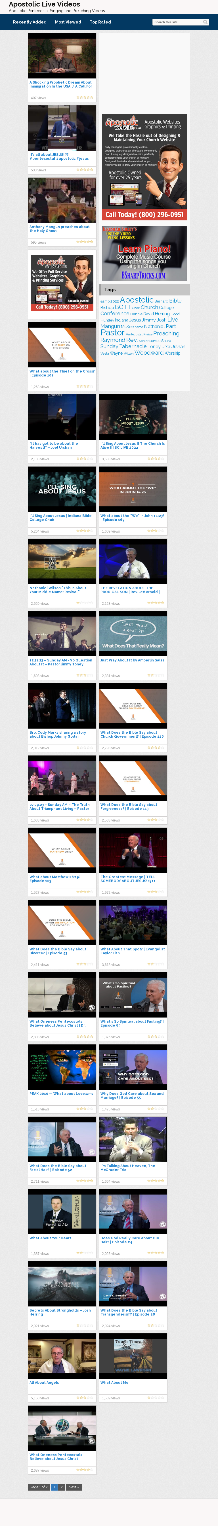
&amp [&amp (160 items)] (105, 301)
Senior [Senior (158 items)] (143, 341)
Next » (73, 1487)
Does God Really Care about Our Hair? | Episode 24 (129, 1240)
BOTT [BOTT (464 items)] (123, 306)
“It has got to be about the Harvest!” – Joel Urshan (54, 446)
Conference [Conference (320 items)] (114, 313)
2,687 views (40, 1470)
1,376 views (111, 1037)
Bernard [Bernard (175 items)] (161, 301)
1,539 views (111, 1398)
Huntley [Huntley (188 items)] (107, 320)
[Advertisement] (144, 72)
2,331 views (111, 676)
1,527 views (40, 893)
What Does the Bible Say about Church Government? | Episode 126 (132, 734)
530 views (38, 170)
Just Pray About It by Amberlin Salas (132, 660)
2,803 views (40, 1037)
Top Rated (100, 22)
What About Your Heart (50, 1238)
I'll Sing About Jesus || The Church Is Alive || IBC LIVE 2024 (132, 446)
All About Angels (44, 1383)
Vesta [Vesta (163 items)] (104, 354)
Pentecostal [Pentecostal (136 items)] (133, 334)
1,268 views (40, 387)
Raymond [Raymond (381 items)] (112, 340)
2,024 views (111, 1326)
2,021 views (40, 1326)
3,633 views (111, 459)
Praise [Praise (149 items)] (147, 334)
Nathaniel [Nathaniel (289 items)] (154, 326)
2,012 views (40, 748)
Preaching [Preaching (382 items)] (166, 333)
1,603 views (40, 676)
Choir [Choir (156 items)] (136, 308)
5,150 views (40, 1398)
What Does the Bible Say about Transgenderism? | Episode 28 (128, 1312)
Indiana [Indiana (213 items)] (121, 320)
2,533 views (111, 820)
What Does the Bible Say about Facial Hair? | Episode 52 (58, 1168)
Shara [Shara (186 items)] (166, 340)
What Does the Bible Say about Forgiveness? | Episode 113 (128, 807)
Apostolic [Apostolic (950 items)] (137, 299)
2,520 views (40, 604)
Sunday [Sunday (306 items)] (109, 346)
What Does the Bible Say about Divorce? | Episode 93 (58, 951)
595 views (38, 242)
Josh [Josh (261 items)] (162, 320)
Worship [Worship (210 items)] (173, 353)
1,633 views (40, 820)
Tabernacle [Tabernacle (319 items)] (133, 346)
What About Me (114, 1383)
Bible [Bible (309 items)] (175, 301)
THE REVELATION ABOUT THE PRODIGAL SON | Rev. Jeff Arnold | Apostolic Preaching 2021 (130, 592)
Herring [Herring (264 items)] (162, 313)
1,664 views (111, 1182)
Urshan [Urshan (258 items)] (178, 346)
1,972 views (111, 893)
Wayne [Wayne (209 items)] (116, 353)
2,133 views (40, 459)
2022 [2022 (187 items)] (114, 301)
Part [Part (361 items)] (171, 326)
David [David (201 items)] (148, 314)
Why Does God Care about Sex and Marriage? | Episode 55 (132, 1096)
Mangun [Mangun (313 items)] (110, 326)
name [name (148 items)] (139, 327)
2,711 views (40, 1182)
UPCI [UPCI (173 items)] (166, 347)
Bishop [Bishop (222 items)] (107, 307)
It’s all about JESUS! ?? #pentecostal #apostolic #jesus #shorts (59, 159)
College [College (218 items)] (166, 307)
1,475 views (111, 1109)
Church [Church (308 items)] (149, 307)
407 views (38, 98)
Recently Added (30, 22)
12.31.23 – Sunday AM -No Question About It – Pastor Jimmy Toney (61, 662)
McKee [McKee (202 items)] (127, 326)
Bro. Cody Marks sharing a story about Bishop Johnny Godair (58, 734)
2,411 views (40, 965)
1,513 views (40, 1109)
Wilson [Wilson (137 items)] (129, 353)
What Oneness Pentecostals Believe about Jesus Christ (56, 1457)
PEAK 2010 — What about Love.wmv (61, 1094)
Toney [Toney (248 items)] (154, 346)
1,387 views (40, 1254)
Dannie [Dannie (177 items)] (136, 314)
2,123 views (111, 604)
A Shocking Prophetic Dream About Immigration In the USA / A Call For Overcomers (61, 86)
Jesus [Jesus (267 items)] (135, 320)
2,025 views (111, 1254)
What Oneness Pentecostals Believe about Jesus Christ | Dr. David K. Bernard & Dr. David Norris (60, 1025)
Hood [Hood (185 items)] (175, 314)
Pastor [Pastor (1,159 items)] (112, 332)
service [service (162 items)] (154, 341)
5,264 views (40, 531)
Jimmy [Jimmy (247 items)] (149, 320)
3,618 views (111, 965)
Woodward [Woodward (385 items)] (149, 352)
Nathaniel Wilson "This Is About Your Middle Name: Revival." (58, 590)
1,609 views (111, 531)
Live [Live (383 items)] (172, 319)
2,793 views (111, 748)
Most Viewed (68, 22)
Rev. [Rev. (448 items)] (132, 339)
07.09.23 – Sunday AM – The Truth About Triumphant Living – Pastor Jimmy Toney (60, 809)
